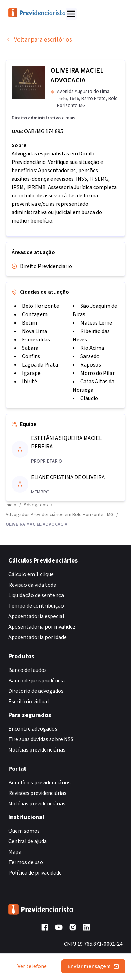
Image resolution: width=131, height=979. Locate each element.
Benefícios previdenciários (39, 782)
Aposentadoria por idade (37, 637)
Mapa (14, 852)
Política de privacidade (35, 873)
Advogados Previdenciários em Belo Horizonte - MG (60, 514)
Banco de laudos (27, 670)
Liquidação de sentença (36, 595)
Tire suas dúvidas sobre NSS (40, 739)
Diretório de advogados (36, 691)
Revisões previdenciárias (37, 793)
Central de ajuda (27, 841)
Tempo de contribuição (36, 606)
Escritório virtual (28, 701)
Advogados (36, 504)
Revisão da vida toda (32, 585)
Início (11, 504)
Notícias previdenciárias (36, 750)
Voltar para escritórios (39, 39)
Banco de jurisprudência (36, 680)
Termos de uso (25, 862)
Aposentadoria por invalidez (41, 627)
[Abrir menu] (71, 14)
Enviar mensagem (93, 966)
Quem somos (24, 831)
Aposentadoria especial (36, 616)
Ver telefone (32, 966)
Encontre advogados (32, 729)
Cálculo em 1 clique (31, 574)
